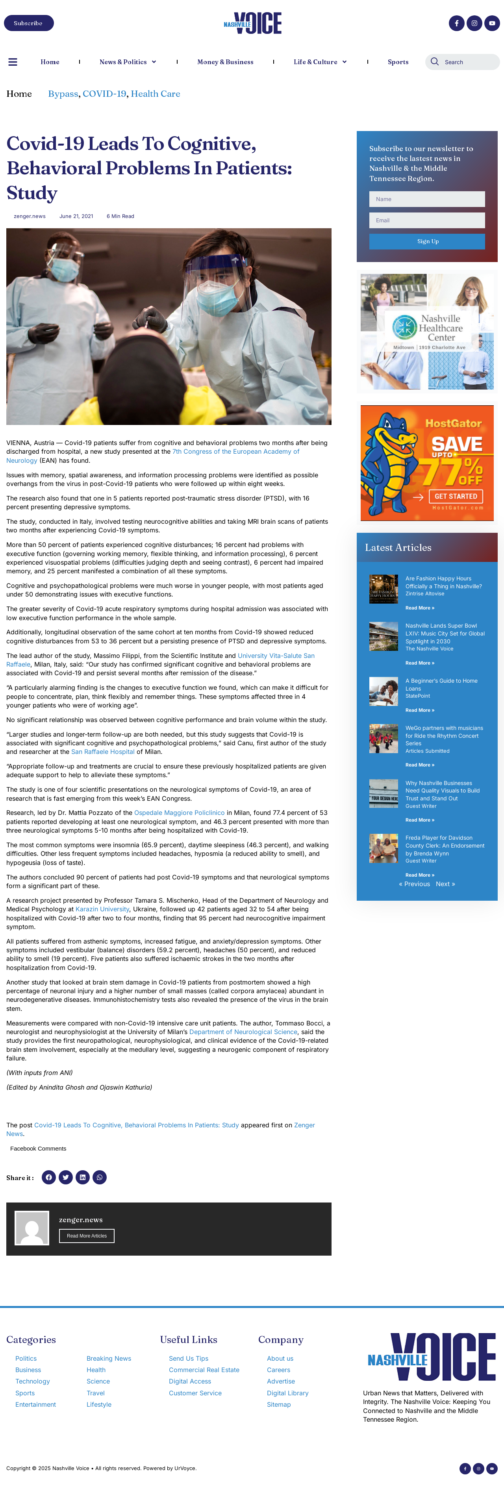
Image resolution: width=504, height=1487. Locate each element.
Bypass (63, 93)
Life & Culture (321, 62)
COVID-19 (104, 93)
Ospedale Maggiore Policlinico (179, 812)
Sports (398, 62)
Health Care (155, 93)
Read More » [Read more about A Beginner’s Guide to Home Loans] (420, 710)
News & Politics (128, 62)
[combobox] (462, 62)
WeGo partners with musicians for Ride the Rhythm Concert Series (444, 735)
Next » (445, 884)
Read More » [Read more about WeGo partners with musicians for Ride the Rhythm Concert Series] (420, 765)
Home (50, 62)
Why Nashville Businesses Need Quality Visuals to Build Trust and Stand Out (443, 791)
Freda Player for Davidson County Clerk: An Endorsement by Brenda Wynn (445, 845)
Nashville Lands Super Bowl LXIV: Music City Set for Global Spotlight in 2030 (445, 633)
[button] (49, 1177)
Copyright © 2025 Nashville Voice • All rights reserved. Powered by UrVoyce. (101, 1468)
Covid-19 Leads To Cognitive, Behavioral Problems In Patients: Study (136, 1125)
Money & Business (225, 62)
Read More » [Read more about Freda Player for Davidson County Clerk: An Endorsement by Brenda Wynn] (420, 875)
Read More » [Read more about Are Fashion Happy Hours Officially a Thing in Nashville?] (420, 608)
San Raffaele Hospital (103, 752)
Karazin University (102, 909)
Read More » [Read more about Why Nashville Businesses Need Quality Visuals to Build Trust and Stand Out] (420, 820)
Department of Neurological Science (243, 1032)
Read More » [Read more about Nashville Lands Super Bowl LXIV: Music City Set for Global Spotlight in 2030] (420, 663)
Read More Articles (87, 1236)
